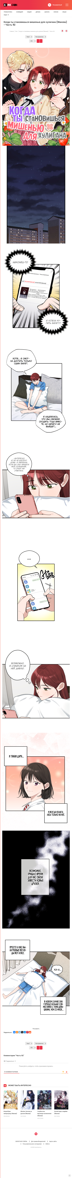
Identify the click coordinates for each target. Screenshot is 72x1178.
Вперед (43, 41)
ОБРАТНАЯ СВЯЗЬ (21, 1142)
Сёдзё (29, 12)
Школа (46, 12)
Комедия (19, 12)
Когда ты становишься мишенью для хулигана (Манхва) (33, 31)
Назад (35, 41)
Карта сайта (53, 1142)
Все (16, 31)
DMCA (48, 1144)
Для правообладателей (38, 1142)
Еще (5, 15)
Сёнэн (56, 12)
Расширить (36, 1029)
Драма (38, 12)
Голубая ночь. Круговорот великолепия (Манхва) (44, 1114)
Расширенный (57, 5)
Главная (12, 31)
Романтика (8, 12)
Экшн (64, 12)
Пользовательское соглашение (32, 1144)
